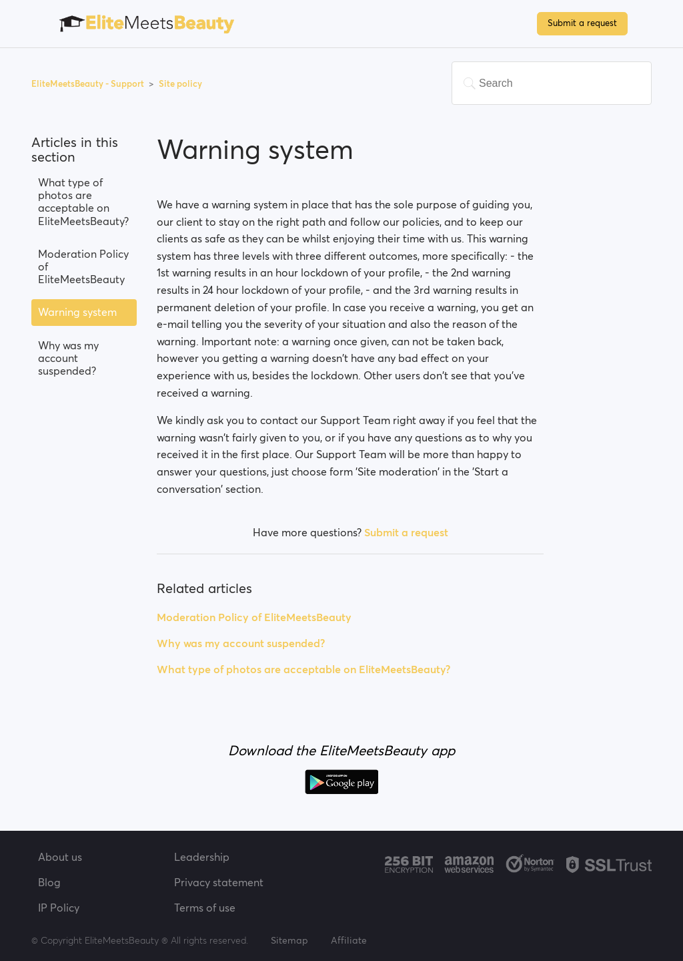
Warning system (77, 312)
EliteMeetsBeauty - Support (88, 83)
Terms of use (204, 907)
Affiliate (349, 940)
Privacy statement (218, 882)
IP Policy (58, 907)
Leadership (201, 856)
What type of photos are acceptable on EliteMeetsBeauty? (83, 202)
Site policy (180, 83)
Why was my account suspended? (68, 358)
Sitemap (289, 940)
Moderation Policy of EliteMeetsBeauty (83, 266)
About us (60, 856)
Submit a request (582, 23)
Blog (49, 882)
